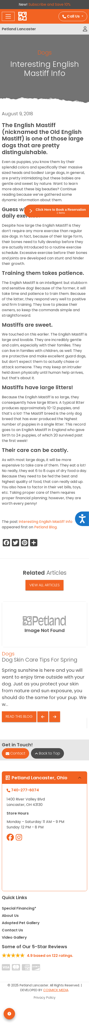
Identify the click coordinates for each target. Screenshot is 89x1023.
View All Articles (44, 585)
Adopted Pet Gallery (21, 922)
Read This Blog (19, 716)
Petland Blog (45, 527)
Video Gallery (14, 937)
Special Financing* (19, 908)
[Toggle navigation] (8, 16)
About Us (10, 915)
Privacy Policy (45, 997)
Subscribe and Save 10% (49, 4)
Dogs (45, 53)
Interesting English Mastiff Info (45, 521)
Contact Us (12, 930)
